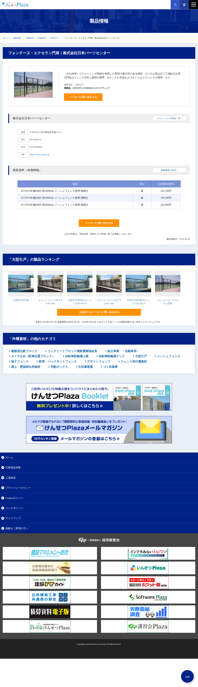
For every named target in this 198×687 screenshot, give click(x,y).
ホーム (6, 38)
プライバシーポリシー (18, 487)
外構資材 (30, 38)
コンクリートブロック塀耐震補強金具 (72, 351)
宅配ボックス (59, 366)
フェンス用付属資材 (133, 361)
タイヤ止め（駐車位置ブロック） (32, 356)
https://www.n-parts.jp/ (40, 154)
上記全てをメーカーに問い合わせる (99, 312)
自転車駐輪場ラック (111, 356)
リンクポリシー (14, 508)
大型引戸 (54, 38)
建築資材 (17, 38)
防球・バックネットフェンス (57, 361)
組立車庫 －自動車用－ (123, 351)
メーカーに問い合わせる (83, 97)
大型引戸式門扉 (21, 300)
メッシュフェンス (168, 356)
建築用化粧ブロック (23, 351)
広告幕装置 (85, 366)
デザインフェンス (98, 361)
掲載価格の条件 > (169, 170)
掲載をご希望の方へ (16, 528)
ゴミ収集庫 (110, 366)
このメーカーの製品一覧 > (169, 118)
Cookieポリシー (14, 498)
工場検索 (10, 477)
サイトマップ (13, 518)
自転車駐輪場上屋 (76, 356)
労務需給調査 (13, 467)
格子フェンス (19, 361)
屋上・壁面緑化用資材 (25, 366)
